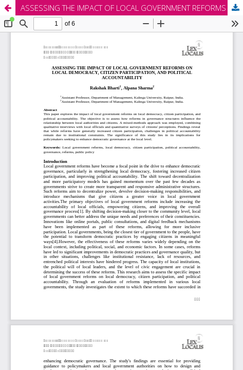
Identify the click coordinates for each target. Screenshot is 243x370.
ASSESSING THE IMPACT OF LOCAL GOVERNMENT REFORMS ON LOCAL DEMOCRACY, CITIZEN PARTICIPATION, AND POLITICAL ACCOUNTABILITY (132, 8)
